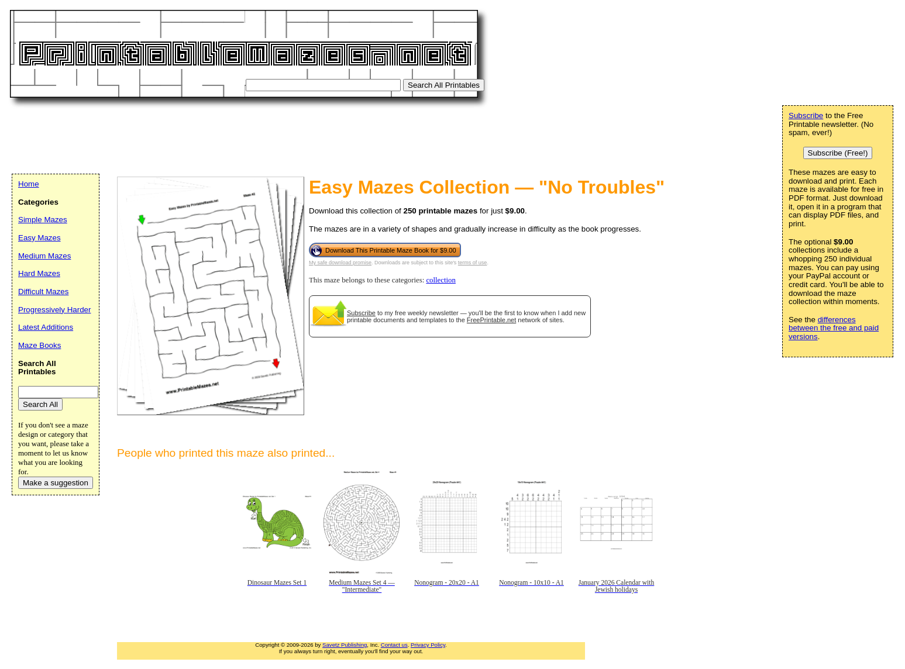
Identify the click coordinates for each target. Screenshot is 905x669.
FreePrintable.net (491, 319)
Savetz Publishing (344, 645)
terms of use (472, 262)
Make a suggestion (55, 482)
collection (440, 280)
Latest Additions (45, 327)
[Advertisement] (225, 137)
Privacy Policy (428, 645)
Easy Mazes (39, 237)
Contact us (394, 645)
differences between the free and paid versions (834, 328)
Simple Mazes (42, 219)
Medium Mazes (44, 255)
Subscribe (361, 312)
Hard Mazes (39, 273)
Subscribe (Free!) (838, 153)
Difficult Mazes (43, 291)
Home (28, 184)
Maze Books (39, 345)
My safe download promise (340, 262)
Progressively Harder (54, 309)
